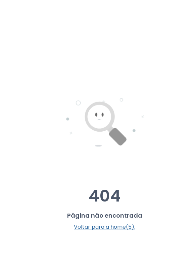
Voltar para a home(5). (104, 227)
